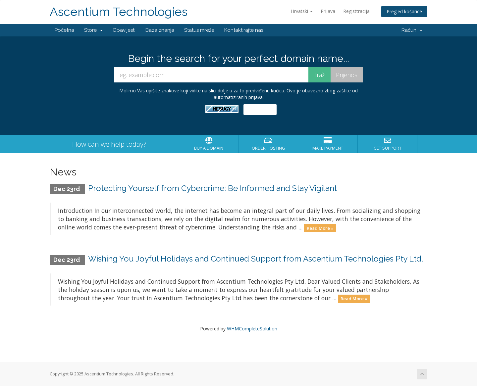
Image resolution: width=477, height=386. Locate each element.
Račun (411, 30)
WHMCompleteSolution (252, 328)
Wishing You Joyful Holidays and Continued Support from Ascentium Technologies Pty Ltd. (255, 259)
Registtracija (356, 11)
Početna (64, 30)
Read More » (320, 228)
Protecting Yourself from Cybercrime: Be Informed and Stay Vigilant (212, 188)
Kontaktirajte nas (243, 30)
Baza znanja (159, 30)
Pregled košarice (404, 11)
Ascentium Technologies (118, 12)
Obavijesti (124, 30)
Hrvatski (302, 11)
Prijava (328, 11)
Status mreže (199, 30)
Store (93, 30)
